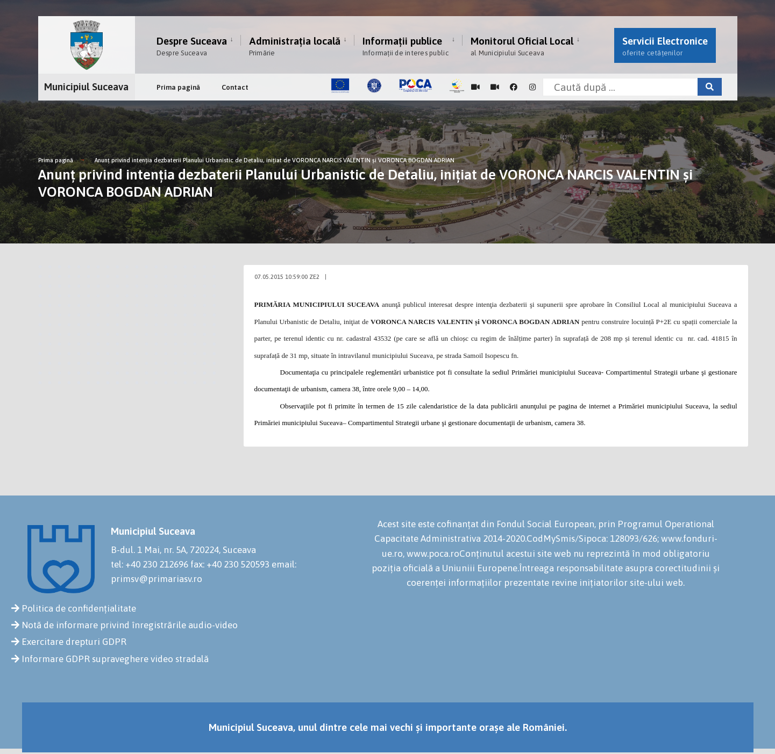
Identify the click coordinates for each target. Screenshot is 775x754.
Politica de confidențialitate (79, 608)
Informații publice (405, 46)
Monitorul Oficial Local (522, 46)
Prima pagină (178, 87)
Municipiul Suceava (86, 86)
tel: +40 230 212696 (149, 564)
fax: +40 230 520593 (229, 564)
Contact (235, 87)
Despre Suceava (192, 46)
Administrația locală (294, 46)
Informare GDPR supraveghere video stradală (115, 659)
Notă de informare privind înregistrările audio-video (130, 625)
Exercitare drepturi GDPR (74, 641)
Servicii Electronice (665, 46)
